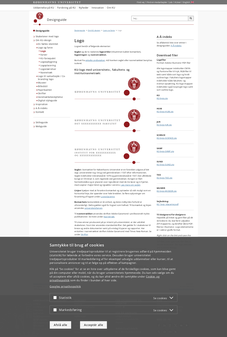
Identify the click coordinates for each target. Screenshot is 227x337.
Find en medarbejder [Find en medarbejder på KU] (157, 2)
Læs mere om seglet (130, 184)
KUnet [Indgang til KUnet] (178, 2)
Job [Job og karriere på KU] (170, 2)
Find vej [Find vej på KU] (140, 2)
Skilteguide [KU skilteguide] (42, 122)
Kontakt (40, 111)
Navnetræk (46, 72)
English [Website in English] (186, 2)
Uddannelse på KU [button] (43, 7)
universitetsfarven (93, 208)
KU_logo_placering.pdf (167, 204)
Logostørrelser (48, 69)
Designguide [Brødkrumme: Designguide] (79, 30)
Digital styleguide (47, 100)
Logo (43, 51)
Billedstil (43, 86)
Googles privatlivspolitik (65, 286)
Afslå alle (60, 325)
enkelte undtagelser (95, 60)
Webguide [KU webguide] (41, 126)
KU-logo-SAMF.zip (165, 151)
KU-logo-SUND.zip (165, 164)
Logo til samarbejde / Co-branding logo (52, 78)
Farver (43, 54)
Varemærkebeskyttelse (50, 96)
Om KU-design (44, 40)
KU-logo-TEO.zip (164, 177)
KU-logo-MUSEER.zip (167, 191)
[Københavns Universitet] (38, 18)
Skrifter (42, 93)
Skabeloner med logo (47, 36)
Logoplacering (48, 65)
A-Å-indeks (41, 108)
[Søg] (191, 18)
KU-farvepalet (47, 58)
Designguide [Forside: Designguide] (42, 30)
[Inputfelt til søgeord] (159, 18)
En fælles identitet (48, 43)
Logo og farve (45, 47)
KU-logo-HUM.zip (165, 111)
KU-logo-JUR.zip (164, 124)
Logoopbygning (48, 61)
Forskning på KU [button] (66, 7)
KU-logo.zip (162, 98)
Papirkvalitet (45, 89)
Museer (42, 82)
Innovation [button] (98, 7)
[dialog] (113, 287)
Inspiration (42, 104)
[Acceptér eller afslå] (55, 297)
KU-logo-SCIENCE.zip (167, 138)
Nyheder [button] (83, 7)
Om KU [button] (111, 7)
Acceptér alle (93, 325)
